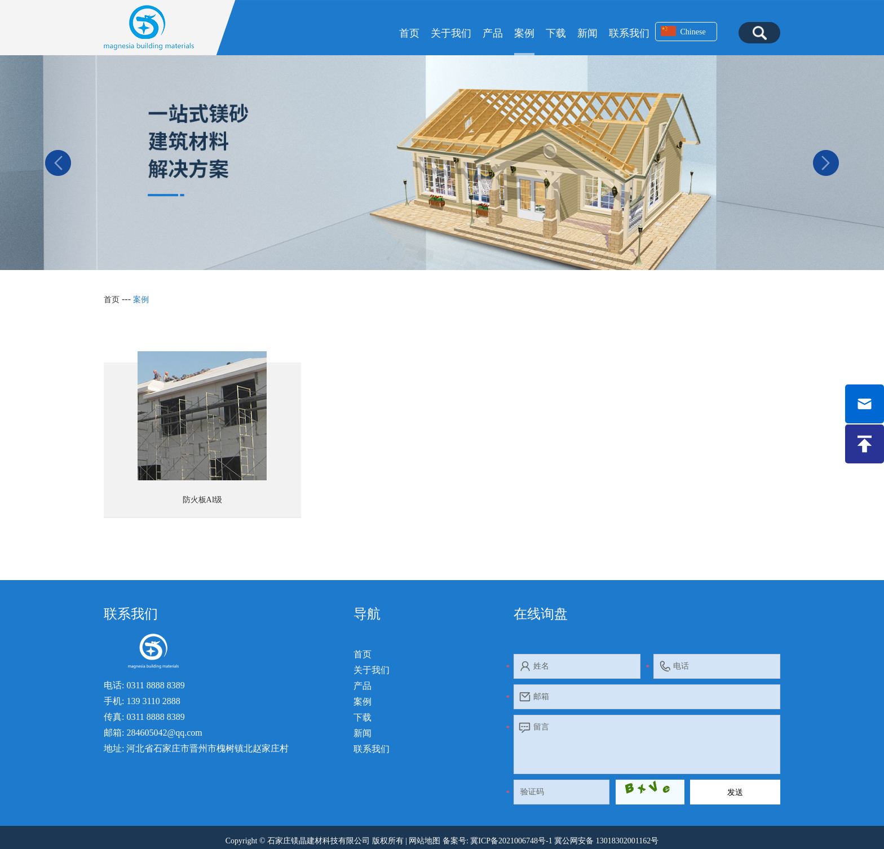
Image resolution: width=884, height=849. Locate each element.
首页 (409, 33)
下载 (556, 33)
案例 (524, 33)
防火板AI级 (203, 500)
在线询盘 (541, 614)
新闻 (587, 33)
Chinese (683, 31)
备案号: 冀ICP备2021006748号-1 (497, 841)
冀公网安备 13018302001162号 (606, 841)
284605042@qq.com (164, 732)
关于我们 (451, 33)
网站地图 (424, 841)
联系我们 (629, 33)
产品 (493, 33)
